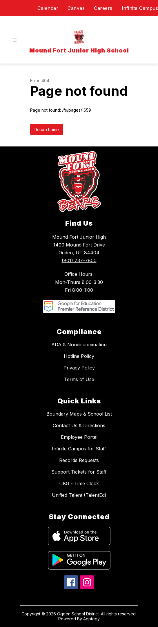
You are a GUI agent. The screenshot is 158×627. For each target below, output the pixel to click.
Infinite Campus (140, 8)
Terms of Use (79, 379)
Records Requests (79, 460)
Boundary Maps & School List (79, 414)
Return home (46, 129)
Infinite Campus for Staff (79, 449)
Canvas (76, 8)
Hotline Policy (79, 356)
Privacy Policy (79, 368)
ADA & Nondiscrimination (79, 344)
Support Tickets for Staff (79, 472)
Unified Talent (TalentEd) (79, 495)
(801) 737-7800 (79, 260)
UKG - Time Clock (79, 483)
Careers (103, 8)
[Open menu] (15, 40)
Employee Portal (79, 437)
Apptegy (91, 618)
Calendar (47, 8)
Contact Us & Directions (79, 425)
